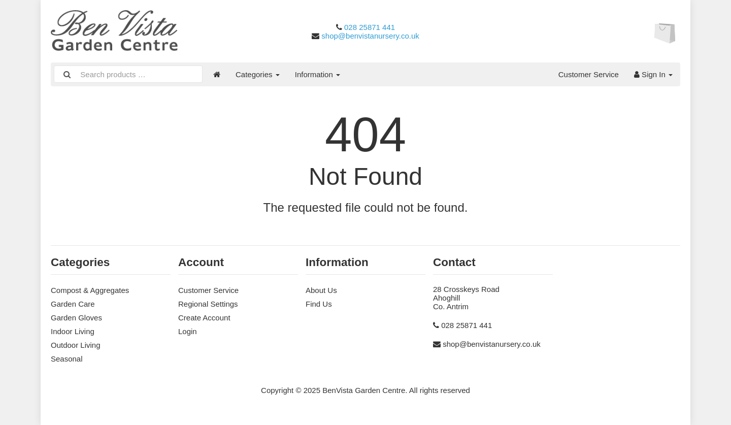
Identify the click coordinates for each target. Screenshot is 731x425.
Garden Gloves (76, 317)
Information (317, 74)
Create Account (204, 317)
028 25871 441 (369, 27)
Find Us (319, 304)
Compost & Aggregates (90, 290)
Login (187, 331)
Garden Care (73, 304)
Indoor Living (72, 331)
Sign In (653, 74)
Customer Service (588, 74)
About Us (321, 290)
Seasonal (67, 358)
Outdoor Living (76, 345)
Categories (258, 74)
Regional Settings (208, 304)
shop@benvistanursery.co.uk (370, 35)
